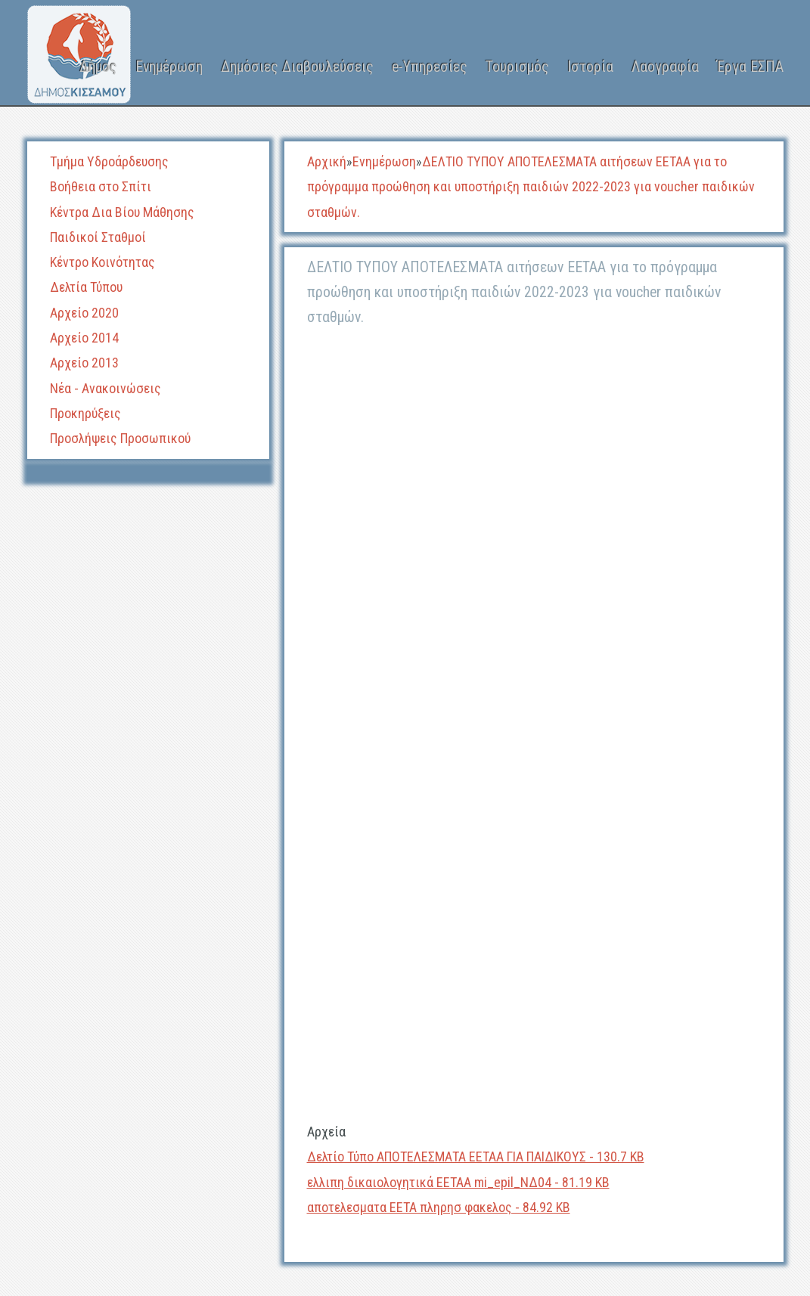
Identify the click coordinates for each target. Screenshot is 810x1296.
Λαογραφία (665, 67)
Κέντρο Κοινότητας (102, 262)
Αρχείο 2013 (84, 363)
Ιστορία (590, 67)
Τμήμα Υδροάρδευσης (109, 161)
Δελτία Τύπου (86, 287)
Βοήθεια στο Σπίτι (100, 186)
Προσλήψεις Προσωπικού (120, 438)
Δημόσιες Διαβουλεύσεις (297, 67)
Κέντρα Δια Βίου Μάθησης (122, 212)
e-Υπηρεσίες (429, 67)
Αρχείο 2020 (84, 313)
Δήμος (98, 67)
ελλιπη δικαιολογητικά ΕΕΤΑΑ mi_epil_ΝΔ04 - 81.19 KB (458, 1182)
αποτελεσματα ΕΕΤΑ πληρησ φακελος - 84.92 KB (438, 1207)
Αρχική (326, 161)
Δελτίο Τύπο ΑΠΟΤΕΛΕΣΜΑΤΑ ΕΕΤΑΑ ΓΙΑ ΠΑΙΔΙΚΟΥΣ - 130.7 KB (475, 1156)
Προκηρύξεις (85, 413)
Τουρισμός (517, 67)
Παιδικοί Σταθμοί (98, 237)
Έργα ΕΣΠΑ (750, 67)
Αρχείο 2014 (84, 338)
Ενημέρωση (169, 67)
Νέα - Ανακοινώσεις (105, 388)
